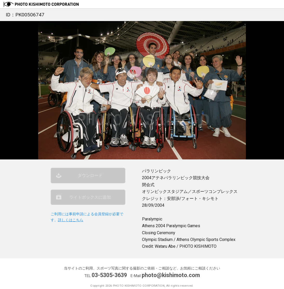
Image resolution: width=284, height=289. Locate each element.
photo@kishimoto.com (171, 275)
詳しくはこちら (70, 220)
